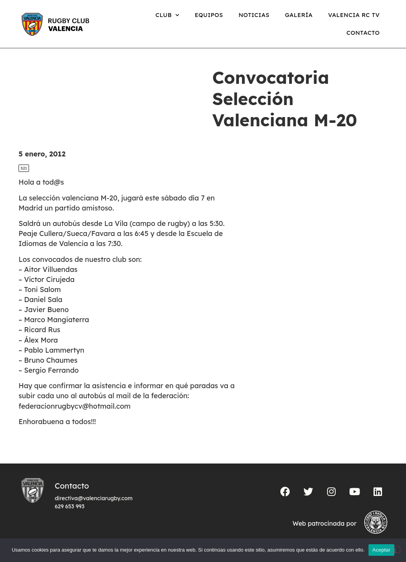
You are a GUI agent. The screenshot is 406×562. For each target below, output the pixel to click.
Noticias (254, 15)
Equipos (209, 15)
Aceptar (381, 550)
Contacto (363, 32)
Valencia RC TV (354, 15)
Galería (299, 15)
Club (167, 15)
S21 (23, 168)
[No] (393, 549)
